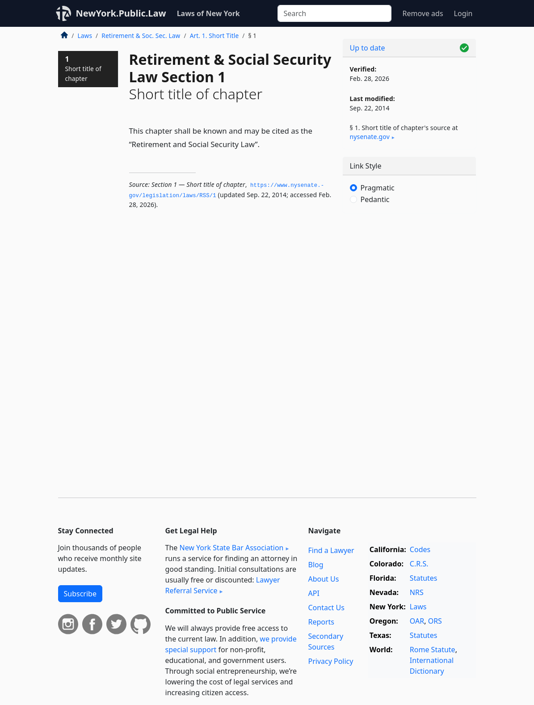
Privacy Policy (330, 661)
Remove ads (422, 13)
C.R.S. (419, 564)
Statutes (423, 578)
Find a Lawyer (331, 550)
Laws (85, 35)
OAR (417, 621)
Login (463, 13)
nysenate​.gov (370, 136)
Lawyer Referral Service (222, 585)
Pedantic (375, 199)
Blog (315, 565)
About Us (323, 579)
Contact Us (326, 607)
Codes (420, 549)
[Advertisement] (409, 282)
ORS (435, 621)
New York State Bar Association (231, 548)
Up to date (367, 48)
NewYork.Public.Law (121, 13)
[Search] (334, 13)
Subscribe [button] (80, 594)
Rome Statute (432, 649)
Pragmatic (378, 188)
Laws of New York (208, 13)
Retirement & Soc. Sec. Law (140, 35)
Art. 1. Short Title (214, 35)
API (313, 593)
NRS (417, 592)
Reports (321, 622)
